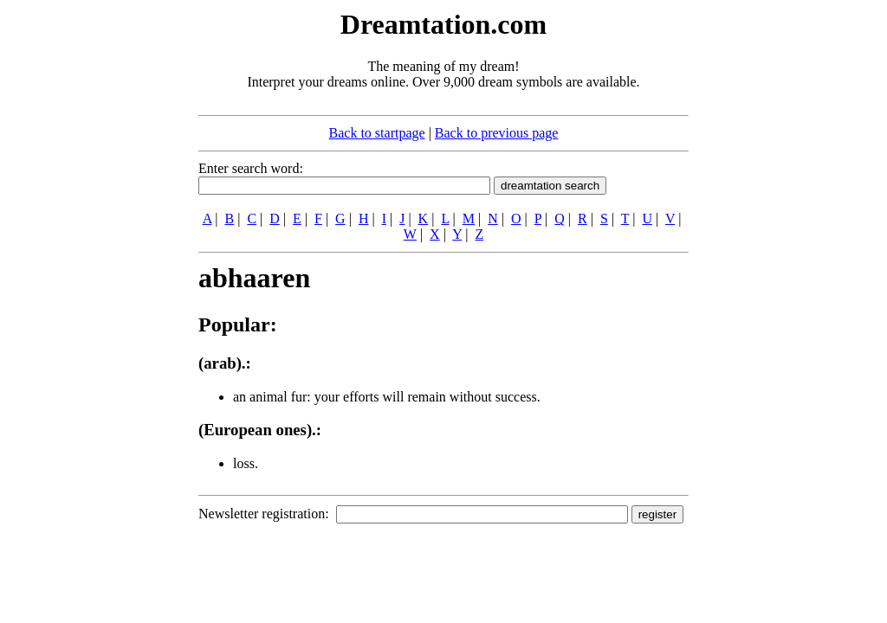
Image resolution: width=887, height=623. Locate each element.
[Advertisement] (92, 266)
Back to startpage (377, 132)
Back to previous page (497, 132)
